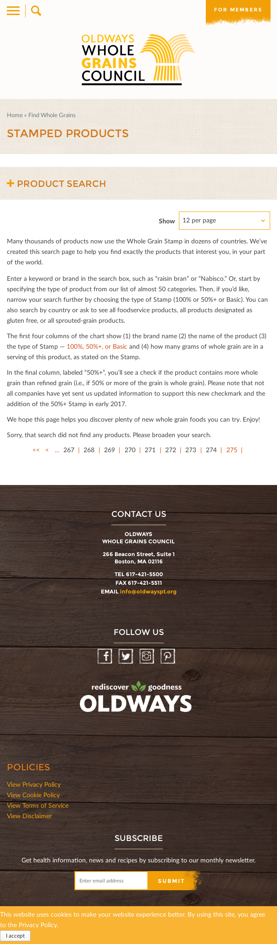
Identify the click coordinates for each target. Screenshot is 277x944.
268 (89, 450)
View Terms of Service (37, 805)
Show (167, 221)
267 (68, 450)
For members (238, 9)
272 (170, 450)
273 (190, 450)
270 (130, 450)
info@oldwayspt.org (148, 591)
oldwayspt (137, 700)
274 (211, 450)
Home (15, 115)
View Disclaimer (29, 816)
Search (35, 11)
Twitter (127, 657)
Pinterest (169, 657)
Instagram (148, 657)
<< (36, 450)
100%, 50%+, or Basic (97, 346)
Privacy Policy (38, 925)
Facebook (106, 657)
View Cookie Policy (33, 795)
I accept (15, 935)
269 (109, 450)
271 (150, 450)
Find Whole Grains (52, 115)
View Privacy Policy (34, 784)
